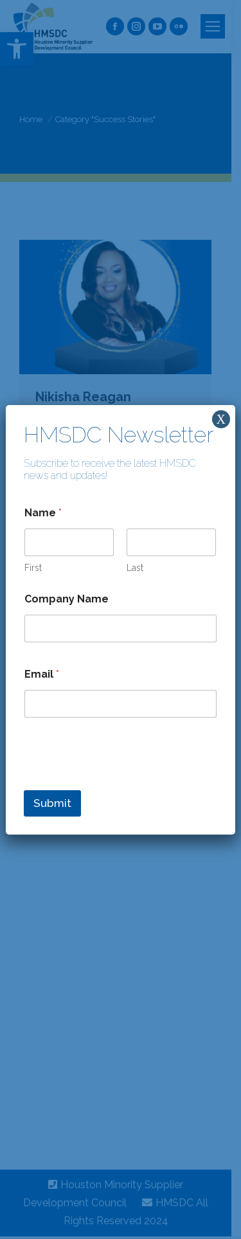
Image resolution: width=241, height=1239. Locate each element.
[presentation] (121, 782)
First (33, 568)
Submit (52, 803)
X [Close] (220, 419)
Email (41, 674)
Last (135, 568)
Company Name (66, 599)
